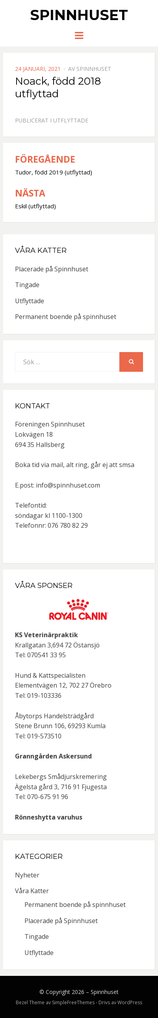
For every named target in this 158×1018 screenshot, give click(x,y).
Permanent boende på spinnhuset (65, 316)
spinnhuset (93, 68)
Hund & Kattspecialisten (50, 675)
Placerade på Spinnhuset (51, 269)
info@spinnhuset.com (68, 485)
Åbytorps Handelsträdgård (54, 716)
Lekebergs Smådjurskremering (61, 776)
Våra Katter (32, 890)
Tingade (27, 284)
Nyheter (27, 875)
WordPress (129, 1002)
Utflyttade (70, 120)
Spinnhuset (79, 15)
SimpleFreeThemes (73, 1002)
